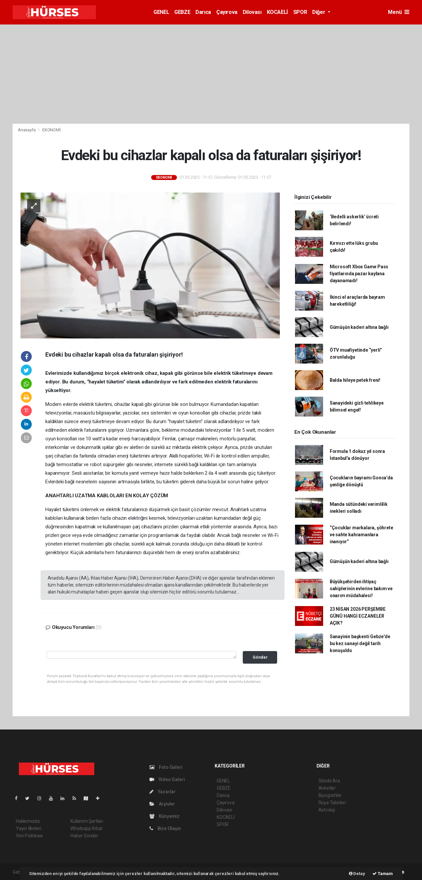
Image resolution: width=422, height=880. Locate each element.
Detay (357, 873)
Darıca (203, 12)
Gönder (260, 657)
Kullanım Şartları (86, 821)
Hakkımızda (28, 821)
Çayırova (226, 12)
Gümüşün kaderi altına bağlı (359, 327)
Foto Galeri (166, 767)
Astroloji (326, 810)
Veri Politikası (29, 835)
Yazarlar (162, 791)
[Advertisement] (211, 74)
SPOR (300, 12)
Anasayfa (27, 129)
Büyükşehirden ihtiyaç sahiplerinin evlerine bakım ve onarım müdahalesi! (361, 588)
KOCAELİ (277, 12)
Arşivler (162, 804)
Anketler (327, 788)
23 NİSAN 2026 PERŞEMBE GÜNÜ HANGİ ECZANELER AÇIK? (358, 616)
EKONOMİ (51, 129)
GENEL (161, 12)
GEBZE (182, 12)
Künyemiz (164, 816)
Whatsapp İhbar (86, 828)
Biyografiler (330, 795)
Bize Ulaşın (165, 828)
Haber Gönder (84, 835)
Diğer (319, 12)
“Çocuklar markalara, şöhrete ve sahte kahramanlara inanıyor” (361, 534)
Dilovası (252, 12)
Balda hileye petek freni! (355, 380)
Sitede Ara (329, 780)
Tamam (382, 873)
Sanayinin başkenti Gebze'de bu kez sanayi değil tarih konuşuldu (360, 643)
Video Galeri (167, 779)
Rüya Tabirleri (332, 802)
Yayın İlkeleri (28, 828)
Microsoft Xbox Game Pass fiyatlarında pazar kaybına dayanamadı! (359, 273)
